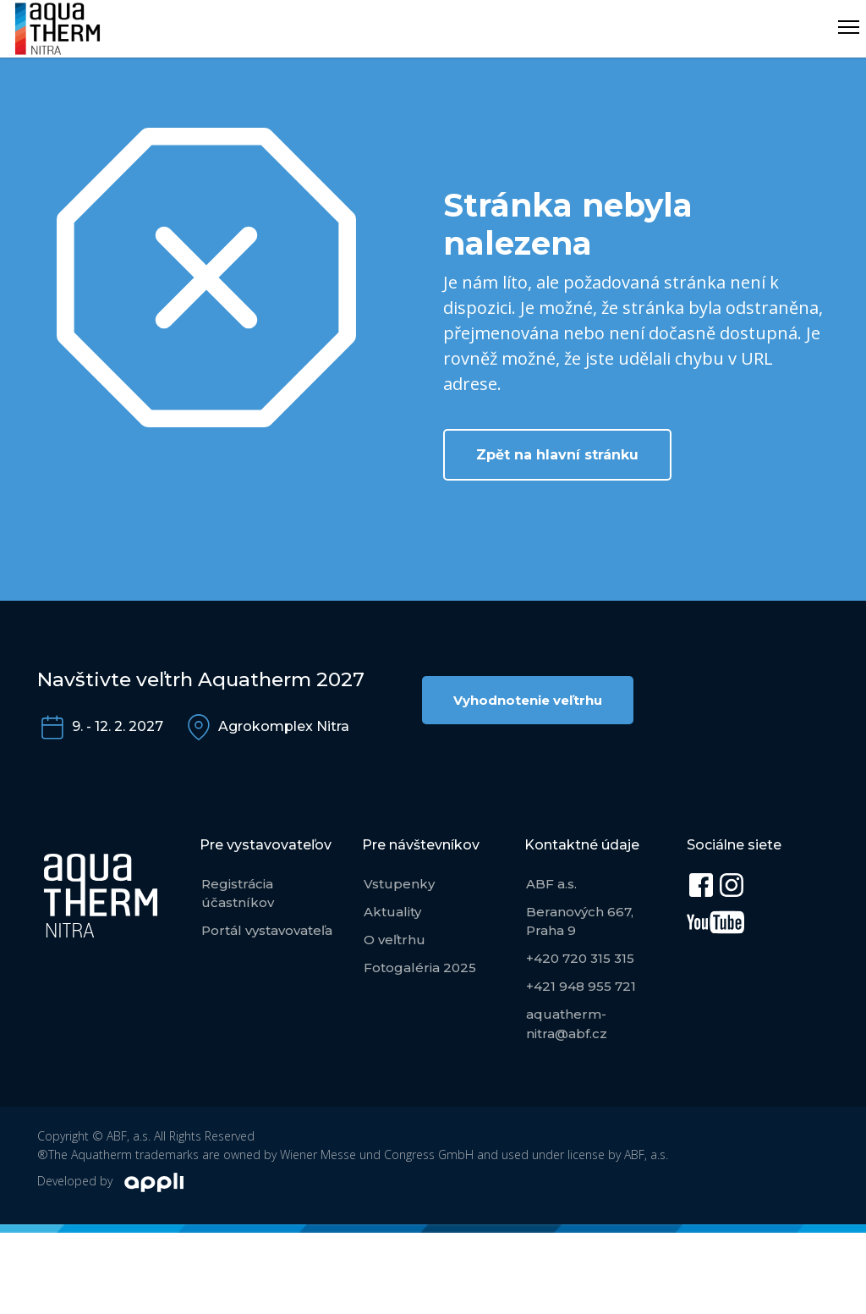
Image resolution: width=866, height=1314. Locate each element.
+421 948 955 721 (581, 986)
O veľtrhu (394, 940)
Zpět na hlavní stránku (557, 455)
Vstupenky (399, 884)
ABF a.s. (551, 884)
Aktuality (392, 912)
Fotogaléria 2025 (420, 967)
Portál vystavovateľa (266, 930)
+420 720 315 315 (580, 958)
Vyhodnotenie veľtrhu (527, 700)
